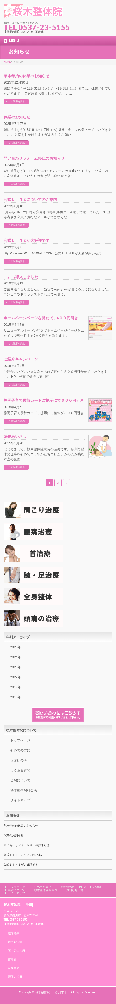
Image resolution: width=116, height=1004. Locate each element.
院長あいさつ (15, 437)
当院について (20, 780)
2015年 (15, 697)
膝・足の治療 (16, 950)
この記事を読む (16, 101)
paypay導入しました (25, 277)
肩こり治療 (15, 942)
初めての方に (20, 750)
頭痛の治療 (15, 976)
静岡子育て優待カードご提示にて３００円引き (44, 400)
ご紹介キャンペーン (21, 359)
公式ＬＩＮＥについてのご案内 (30, 200)
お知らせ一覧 (74, 890)
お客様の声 (18, 760)
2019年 (15, 687)
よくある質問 (20, 770)
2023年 (15, 667)
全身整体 (13, 968)
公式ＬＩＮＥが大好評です (26, 240)
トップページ (20, 740)
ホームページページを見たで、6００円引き (41, 318)
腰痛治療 (13, 933)
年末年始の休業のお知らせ (26, 76)
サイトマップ (20, 800)
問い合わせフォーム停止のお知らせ (34, 158)
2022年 (15, 677)
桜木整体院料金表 (23, 790)
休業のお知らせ (17, 117)
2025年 (15, 647)
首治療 (12, 959)
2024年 (15, 657)
